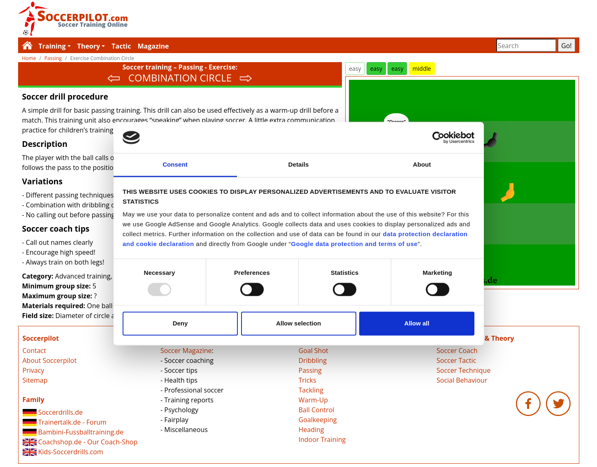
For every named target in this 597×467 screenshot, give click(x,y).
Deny (180, 323)
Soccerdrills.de (53, 412)
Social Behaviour (462, 380)
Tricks (307, 380)
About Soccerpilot (50, 360)
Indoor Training (322, 439)
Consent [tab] (175, 164)
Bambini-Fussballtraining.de (73, 432)
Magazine (153, 46)
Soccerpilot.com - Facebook (528, 403)
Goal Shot (313, 350)
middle (422, 68)
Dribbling (313, 360)
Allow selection (298, 323)
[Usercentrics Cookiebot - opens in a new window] (438, 137)
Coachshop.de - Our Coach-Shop (80, 441)
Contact (34, 350)
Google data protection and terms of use (354, 244)
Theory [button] (88, 46)
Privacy (33, 370)
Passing (53, 58)
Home (29, 58)
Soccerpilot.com (158, 19)
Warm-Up (313, 399)
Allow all (417, 323)
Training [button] (52, 46)
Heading (311, 429)
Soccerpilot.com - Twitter (558, 403)
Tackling (311, 390)
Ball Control (317, 409)
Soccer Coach (457, 350)
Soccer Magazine (186, 350)
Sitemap (35, 380)
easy (355, 68)
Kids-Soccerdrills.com (63, 451)
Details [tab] (298, 164)
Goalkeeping (318, 419)
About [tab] (422, 164)
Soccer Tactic (456, 360)
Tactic (121, 46)
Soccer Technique (463, 370)
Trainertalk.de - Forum (65, 422)
